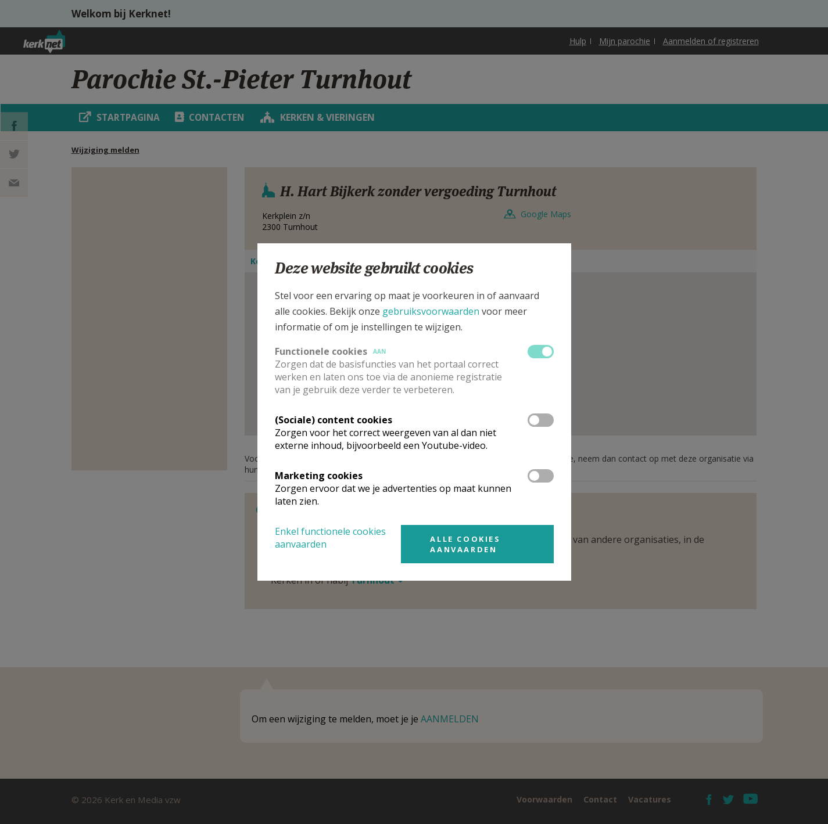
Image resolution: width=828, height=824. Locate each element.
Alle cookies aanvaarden (465, 544)
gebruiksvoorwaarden (430, 311)
